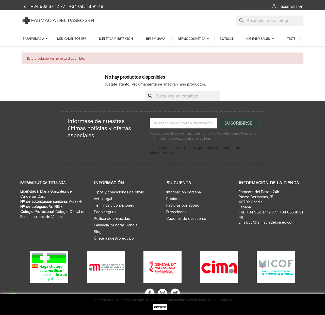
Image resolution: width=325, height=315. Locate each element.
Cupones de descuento (186, 218)
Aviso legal (103, 198)
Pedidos (173, 198)
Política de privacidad (112, 218)
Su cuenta (178, 182)
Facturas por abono (182, 205)
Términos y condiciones (114, 205)
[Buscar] (269, 20)
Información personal (184, 192)
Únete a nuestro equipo (114, 238)
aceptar (160, 307)
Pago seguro (105, 212)
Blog (98, 231)
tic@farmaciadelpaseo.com (271, 222)
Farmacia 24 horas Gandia (115, 225)
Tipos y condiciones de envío (119, 192)
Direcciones (176, 212)
